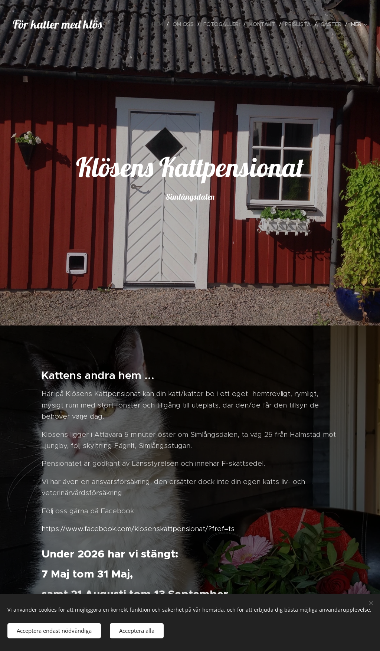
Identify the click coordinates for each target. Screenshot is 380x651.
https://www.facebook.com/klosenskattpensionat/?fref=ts (138, 528)
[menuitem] (159, 24)
